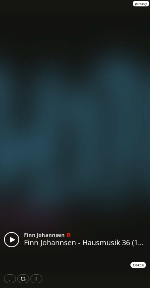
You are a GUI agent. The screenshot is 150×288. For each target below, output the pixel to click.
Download (38, 279)
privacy (141, 3)
